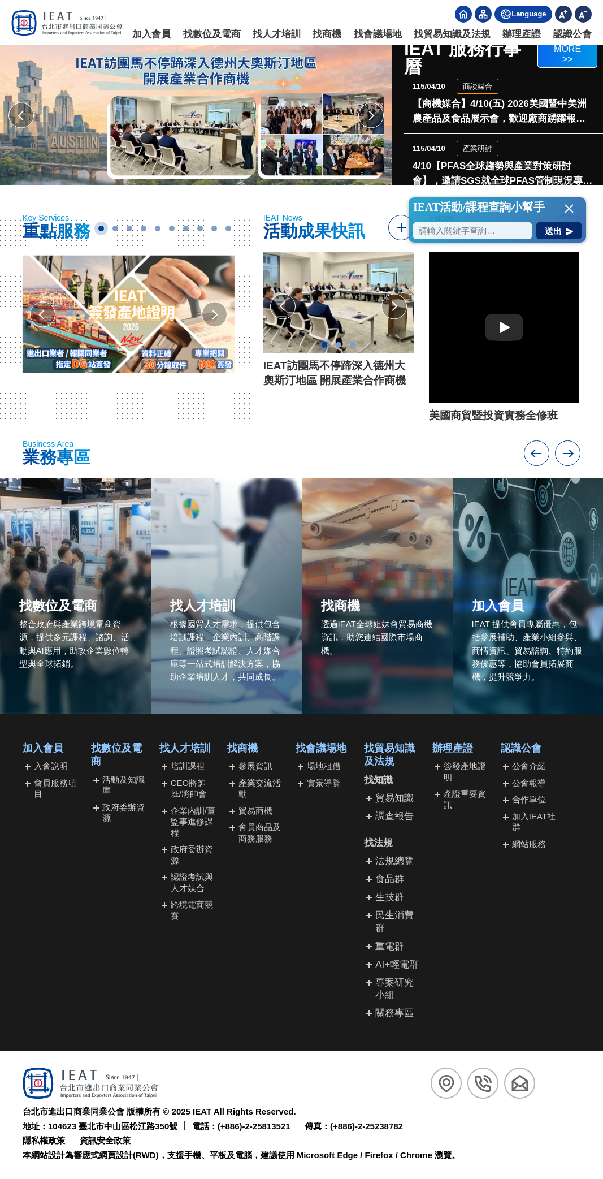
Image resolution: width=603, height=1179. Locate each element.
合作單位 (529, 799)
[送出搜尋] (559, 230)
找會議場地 (378, 34)
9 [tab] (214, 228)
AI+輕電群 (397, 964)
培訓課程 (188, 766)
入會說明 (51, 766)
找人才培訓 (277, 34)
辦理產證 (522, 34)
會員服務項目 (55, 788)
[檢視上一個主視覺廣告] (21, 115)
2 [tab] (115, 228)
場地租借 (324, 766)
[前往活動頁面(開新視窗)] (196, 115)
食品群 (389, 879)
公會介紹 (529, 766)
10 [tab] (228, 228)
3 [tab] (129, 228)
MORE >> (567, 54)
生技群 (389, 897)
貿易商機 (255, 810)
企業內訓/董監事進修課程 (193, 821)
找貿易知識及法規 (452, 34)
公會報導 (529, 783)
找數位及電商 (212, 34)
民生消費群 (394, 921)
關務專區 (394, 1013)
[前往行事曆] (567, 58)
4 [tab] (143, 228)
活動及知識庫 (123, 785)
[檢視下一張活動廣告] (214, 314)
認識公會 (572, 34)
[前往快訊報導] (401, 227)
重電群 (389, 946)
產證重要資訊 (465, 799)
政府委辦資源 (123, 812)
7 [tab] (186, 228)
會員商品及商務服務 (259, 832)
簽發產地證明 (465, 771)
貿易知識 (394, 798)
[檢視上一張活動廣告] (42, 314)
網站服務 (529, 844)
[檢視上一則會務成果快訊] (283, 306)
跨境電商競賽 (192, 910)
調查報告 (394, 816)
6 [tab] (172, 228)
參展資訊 (255, 766)
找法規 (378, 842)
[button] (569, 208)
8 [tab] (200, 228)
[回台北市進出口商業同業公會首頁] (67, 23)
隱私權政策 (44, 1140)
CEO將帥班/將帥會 (189, 788)
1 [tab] (101, 228)
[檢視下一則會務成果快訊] (394, 306)
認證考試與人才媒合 (192, 882)
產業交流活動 (259, 788)
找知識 (378, 780)
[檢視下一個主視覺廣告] (371, 115)
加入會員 (152, 34)
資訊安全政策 (105, 1140)
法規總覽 (394, 861)
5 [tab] (157, 228)
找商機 (327, 34)
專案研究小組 (394, 988)
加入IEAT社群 (534, 821)
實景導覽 (324, 783)
